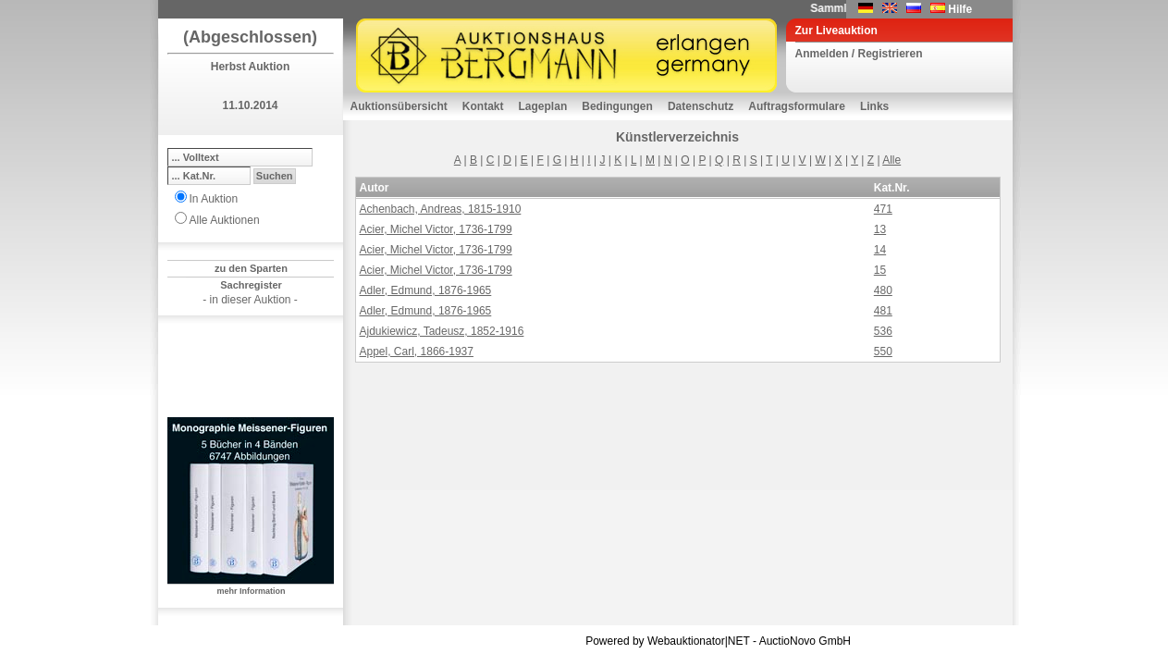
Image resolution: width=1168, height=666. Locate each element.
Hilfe (960, 9)
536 (883, 331)
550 (883, 351)
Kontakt (483, 106)
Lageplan (543, 106)
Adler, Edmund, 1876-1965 (426, 290)
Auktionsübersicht (399, 106)
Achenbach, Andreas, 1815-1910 (441, 209)
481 (883, 310)
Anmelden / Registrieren (859, 53)
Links (874, 106)
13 (880, 229)
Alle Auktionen (225, 220)
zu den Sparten (251, 268)
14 (880, 249)
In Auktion (214, 198)
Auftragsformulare (796, 106)
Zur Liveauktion (836, 30)
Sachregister (251, 284)
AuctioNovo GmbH (805, 641)
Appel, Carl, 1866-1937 (416, 351)
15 (880, 270)
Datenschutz (700, 106)
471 (883, 209)
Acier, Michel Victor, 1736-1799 (436, 229)
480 (883, 290)
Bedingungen (617, 106)
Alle (891, 160)
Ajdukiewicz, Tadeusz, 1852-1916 (442, 331)
